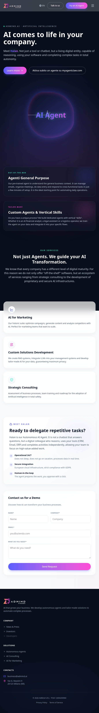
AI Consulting (11, 656)
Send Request (49, 566)
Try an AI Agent (76, 5)
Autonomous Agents (14, 651)
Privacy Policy (41, 702)
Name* (11, 513)
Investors (9, 631)
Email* (11, 527)
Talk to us (55, 5)
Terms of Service (56, 702)
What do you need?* (17, 542)
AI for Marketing (12, 660)
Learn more (15, 70)
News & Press (11, 626)
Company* (55, 513)
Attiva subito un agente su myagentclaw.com (57, 70)
